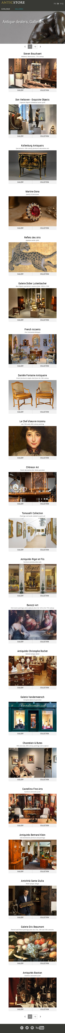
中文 (62, 3)
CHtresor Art (32, 467)
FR (55, 3)
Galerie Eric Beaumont (32, 926)
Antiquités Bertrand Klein (32, 835)
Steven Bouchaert (32, 53)
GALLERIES (19, 9)
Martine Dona (32, 191)
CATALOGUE (5, 9)
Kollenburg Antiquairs (32, 145)
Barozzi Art (32, 605)
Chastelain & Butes (32, 743)
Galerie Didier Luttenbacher (32, 283)
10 (35, 46)
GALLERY (20, 90)
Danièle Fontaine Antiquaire (32, 375)
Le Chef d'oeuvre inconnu (32, 421)
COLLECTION (44, 90)
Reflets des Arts (32, 237)
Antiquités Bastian (32, 972)
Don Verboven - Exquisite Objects (32, 99)
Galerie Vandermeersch (32, 697)
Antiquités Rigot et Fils (32, 559)
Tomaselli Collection (32, 513)
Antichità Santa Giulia (32, 881)
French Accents (32, 329)
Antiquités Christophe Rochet (32, 651)
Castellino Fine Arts (32, 789)
